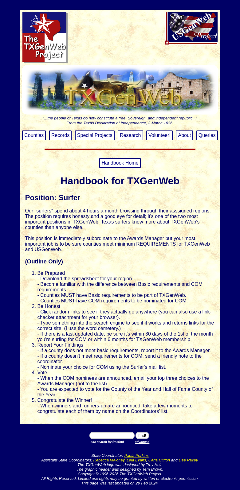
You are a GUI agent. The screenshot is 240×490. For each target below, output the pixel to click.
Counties (34, 135)
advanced (142, 442)
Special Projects (94, 135)
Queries (207, 135)
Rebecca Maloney (108, 460)
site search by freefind (107, 442)
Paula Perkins (136, 455)
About (184, 135)
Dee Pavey (188, 460)
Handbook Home (119, 162)
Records (60, 135)
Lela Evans (136, 460)
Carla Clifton (159, 460)
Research (130, 135)
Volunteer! (159, 135)
